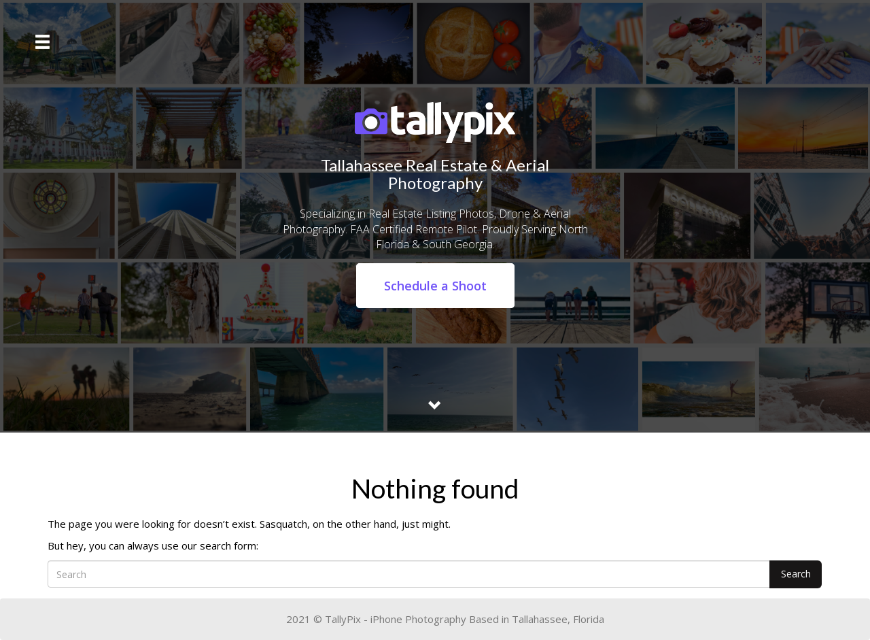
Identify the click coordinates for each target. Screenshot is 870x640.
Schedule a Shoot (435, 285)
